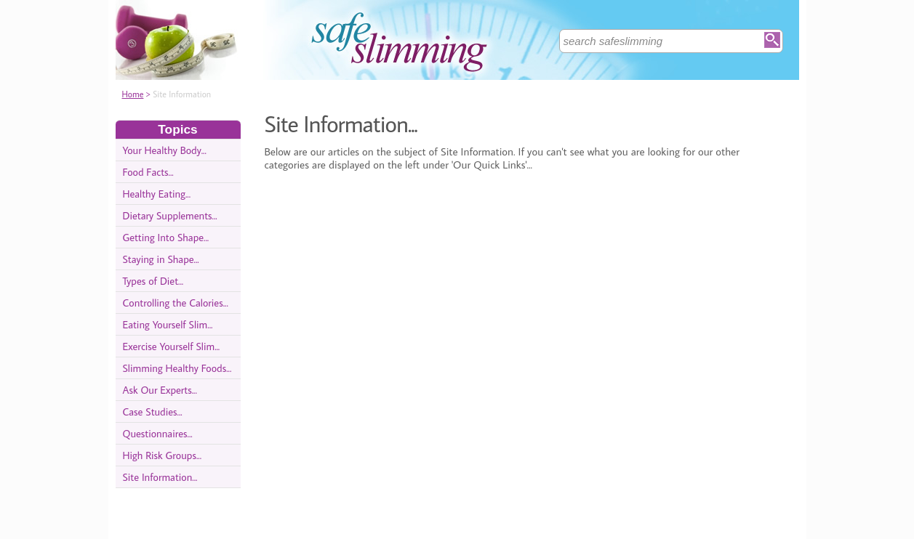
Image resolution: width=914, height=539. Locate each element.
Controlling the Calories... (175, 302)
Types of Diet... (153, 281)
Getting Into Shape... (166, 237)
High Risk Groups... (162, 455)
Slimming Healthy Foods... (177, 368)
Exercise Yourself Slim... (171, 346)
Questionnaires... (158, 433)
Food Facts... (148, 172)
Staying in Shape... (161, 259)
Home (133, 94)
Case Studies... (153, 411)
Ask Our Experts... (160, 390)
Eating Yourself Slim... (168, 324)
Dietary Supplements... (170, 215)
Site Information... (160, 477)
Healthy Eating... (157, 193)
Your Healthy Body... (165, 150)
